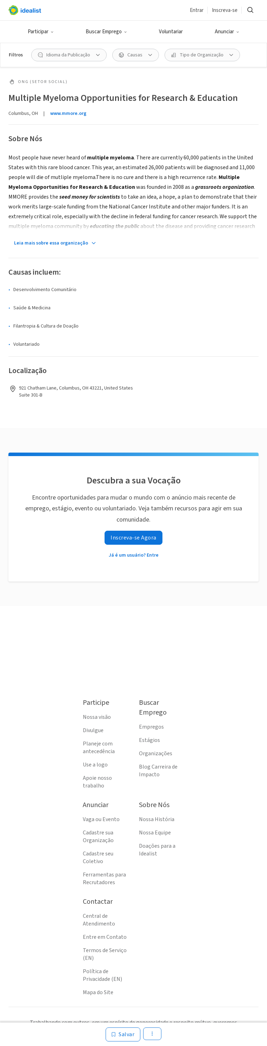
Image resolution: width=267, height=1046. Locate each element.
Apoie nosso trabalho (97, 782)
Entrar (196, 10)
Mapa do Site (98, 992)
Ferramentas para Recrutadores (104, 878)
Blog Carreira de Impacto (158, 770)
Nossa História (156, 819)
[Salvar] (123, 1034)
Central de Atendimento (99, 920)
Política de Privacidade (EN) (102, 975)
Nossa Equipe (155, 833)
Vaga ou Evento (101, 819)
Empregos (151, 727)
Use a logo (95, 765)
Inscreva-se (225, 10)
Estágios (149, 740)
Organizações (155, 753)
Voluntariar (171, 31)
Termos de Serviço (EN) (105, 954)
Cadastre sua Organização (98, 836)
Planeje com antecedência (99, 747)
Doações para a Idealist (157, 850)
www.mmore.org (68, 113)
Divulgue (93, 730)
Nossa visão (97, 717)
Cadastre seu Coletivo (98, 857)
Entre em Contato (105, 937)
